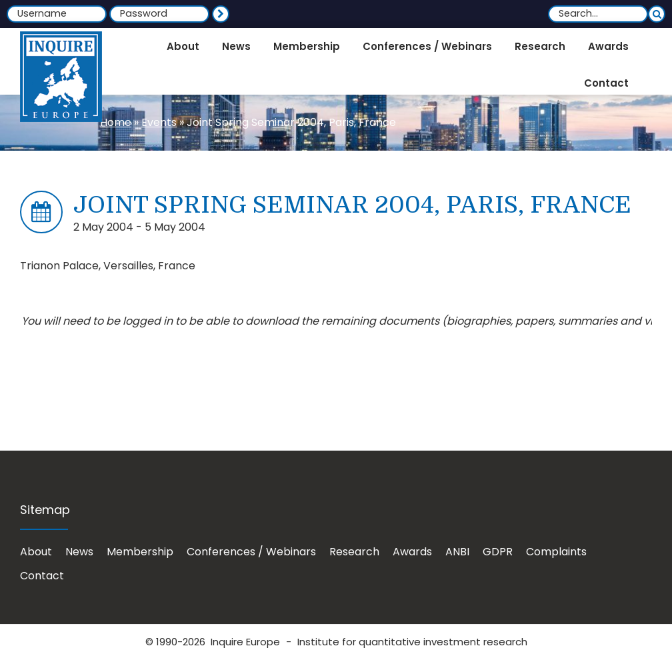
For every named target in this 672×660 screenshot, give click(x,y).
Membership (140, 551)
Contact (42, 575)
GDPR (498, 551)
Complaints (556, 551)
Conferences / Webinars (251, 551)
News (79, 551)
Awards (412, 551)
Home (115, 122)
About (36, 551)
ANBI (457, 551)
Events (159, 122)
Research (354, 551)
